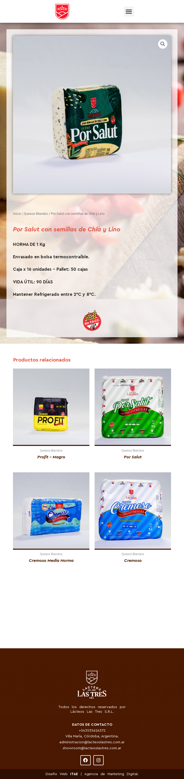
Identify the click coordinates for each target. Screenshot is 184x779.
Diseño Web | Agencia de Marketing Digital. (92, 774)
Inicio (17, 214)
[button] (129, 11)
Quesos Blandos (36, 214)
